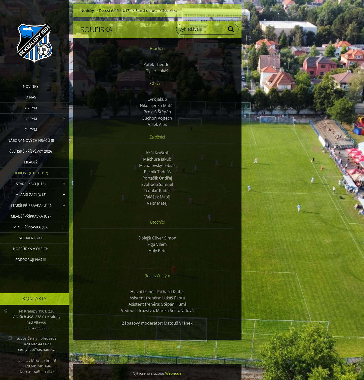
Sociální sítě (31, 237)
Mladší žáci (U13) (30, 194)
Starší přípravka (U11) (31, 205)
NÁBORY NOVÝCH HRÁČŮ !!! (31, 140)
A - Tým (30, 108)
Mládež (31, 162)
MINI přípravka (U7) (30, 227)
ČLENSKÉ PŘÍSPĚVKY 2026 (30, 151)
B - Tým (30, 118)
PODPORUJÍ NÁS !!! (30, 259)
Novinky (30, 86)
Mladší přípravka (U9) (31, 216)
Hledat (231, 29)
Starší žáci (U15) (31, 183)
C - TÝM (30, 129)
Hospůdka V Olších (30, 248)
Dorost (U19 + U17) (31, 172)
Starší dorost (146, 10)
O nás (30, 97)
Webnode (173, 373)
